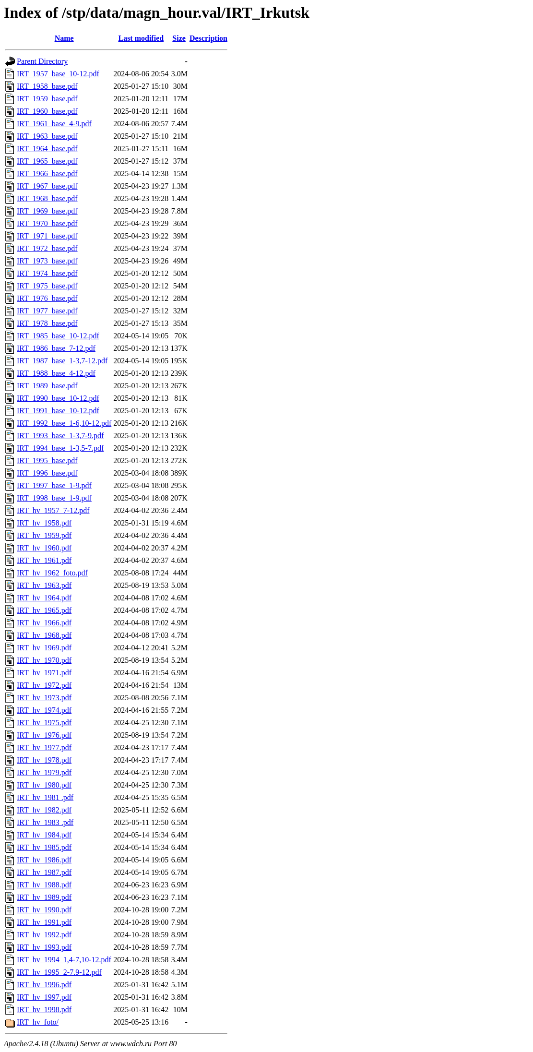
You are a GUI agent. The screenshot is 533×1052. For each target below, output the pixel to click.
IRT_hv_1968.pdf (44, 635)
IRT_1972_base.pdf (47, 248)
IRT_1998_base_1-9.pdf (54, 498)
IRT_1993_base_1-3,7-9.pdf (60, 435)
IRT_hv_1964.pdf (44, 598)
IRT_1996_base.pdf (47, 473)
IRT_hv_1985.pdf (44, 847)
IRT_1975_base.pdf (47, 286)
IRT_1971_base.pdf (47, 236)
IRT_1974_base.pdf (47, 273)
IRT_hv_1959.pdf (44, 535)
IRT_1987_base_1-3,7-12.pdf (62, 361)
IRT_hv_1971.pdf (44, 673)
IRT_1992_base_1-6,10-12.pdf (64, 423)
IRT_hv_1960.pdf (44, 548)
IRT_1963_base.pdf (47, 136)
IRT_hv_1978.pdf (44, 760)
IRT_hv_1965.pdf (44, 610)
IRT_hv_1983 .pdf (45, 822)
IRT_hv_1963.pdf (44, 585)
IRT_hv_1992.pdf (44, 935)
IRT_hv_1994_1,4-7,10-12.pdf (64, 960)
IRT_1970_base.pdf (47, 223)
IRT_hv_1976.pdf (44, 735)
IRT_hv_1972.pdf (44, 685)
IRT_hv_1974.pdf (44, 710)
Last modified (141, 38)
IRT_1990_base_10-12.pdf (58, 398)
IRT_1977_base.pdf (47, 311)
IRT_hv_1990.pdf (44, 910)
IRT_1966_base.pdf (47, 173)
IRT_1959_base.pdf (47, 99)
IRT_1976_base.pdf (47, 298)
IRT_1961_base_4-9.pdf (54, 124)
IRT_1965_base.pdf (47, 161)
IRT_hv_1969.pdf (44, 648)
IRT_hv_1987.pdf (44, 872)
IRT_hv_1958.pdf (44, 523)
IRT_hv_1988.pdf (44, 885)
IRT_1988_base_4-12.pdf (56, 373)
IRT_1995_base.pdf (47, 460)
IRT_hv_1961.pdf (44, 560)
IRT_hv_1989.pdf (44, 897)
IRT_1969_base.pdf (47, 211)
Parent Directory (42, 61)
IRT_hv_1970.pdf (44, 660)
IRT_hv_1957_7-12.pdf (53, 510)
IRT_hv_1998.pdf (44, 1009)
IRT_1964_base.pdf (47, 148)
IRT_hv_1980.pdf (44, 785)
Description (208, 38)
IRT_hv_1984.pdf (44, 835)
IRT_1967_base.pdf (47, 186)
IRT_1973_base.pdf (47, 261)
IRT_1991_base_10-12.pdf (58, 410)
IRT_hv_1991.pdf (44, 922)
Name (64, 38)
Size (179, 38)
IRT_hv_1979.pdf (44, 772)
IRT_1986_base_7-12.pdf (56, 348)
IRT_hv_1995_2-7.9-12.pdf (59, 972)
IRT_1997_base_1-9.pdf (54, 485)
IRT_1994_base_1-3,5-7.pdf (60, 448)
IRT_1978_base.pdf (47, 323)
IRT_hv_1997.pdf (44, 997)
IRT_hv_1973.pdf (44, 697)
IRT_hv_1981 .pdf (45, 797)
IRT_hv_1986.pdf (44, 860)
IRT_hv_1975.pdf (44, 722)
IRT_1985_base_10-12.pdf (58, 336)
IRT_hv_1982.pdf (44, 810)
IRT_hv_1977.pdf (44, 747)
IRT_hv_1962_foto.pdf (52, 573)
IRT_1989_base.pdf (47, 386)
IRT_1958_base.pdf (47, 86)
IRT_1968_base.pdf (47, 198)
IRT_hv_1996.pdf (44, 984)
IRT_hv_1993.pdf (44, 947)
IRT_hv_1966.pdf (44, 623)
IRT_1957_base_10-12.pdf (58, 74)
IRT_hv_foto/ (38, 1022)
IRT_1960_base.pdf (47, 111)
